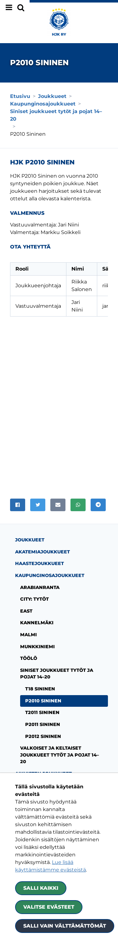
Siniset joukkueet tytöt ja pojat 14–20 (56, 662)
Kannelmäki (36, 611)
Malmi (28, 623)
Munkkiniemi (37, 635)
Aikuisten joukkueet (43, 762)
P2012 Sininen (43, 725)
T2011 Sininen (42, 701)
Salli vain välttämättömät (64, 926)
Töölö (28, 647)
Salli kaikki (40, 888)
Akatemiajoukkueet (42, 541)
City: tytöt (34, 588)
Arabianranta (39, 576)
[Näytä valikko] (15, 7)
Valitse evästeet (48, 907)
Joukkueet (29, 529)
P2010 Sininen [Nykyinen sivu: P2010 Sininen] (43, 690)
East (26, 600)
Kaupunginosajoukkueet (49, 564)
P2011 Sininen (42, 713)
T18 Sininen (40, 678)
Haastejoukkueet (39, 552)
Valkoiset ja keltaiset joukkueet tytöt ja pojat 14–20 (59, 743)
